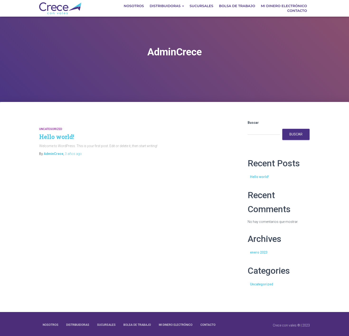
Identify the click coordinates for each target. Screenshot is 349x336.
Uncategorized (50, 129)
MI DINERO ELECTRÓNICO (284, 6)
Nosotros (134, 6)
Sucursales (201, 6)
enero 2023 (259, 252)
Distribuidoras (167, 6)
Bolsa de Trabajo (237, 6)
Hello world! (56, 137)
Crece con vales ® (286, 325)
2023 (306, 325)
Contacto (297, 11)
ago (73, 154)
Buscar (253, 123)
